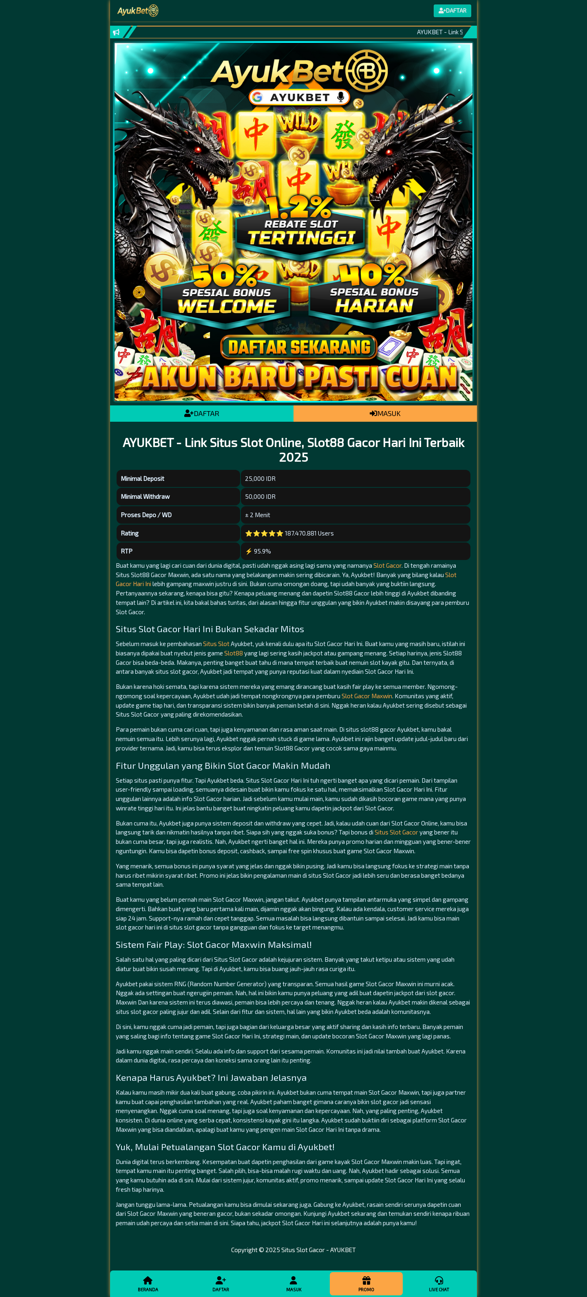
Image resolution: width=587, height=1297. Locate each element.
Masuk (293, 1283)
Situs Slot (216, 643)
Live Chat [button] (439, 1283)
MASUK (385, 413)
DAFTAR (201, 413)
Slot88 (233, 653)
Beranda (148, 1283)
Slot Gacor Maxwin (367, 695)
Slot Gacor (387, 565)
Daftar (220, 1283)
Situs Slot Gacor (396, 832)
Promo (366, 1283)
